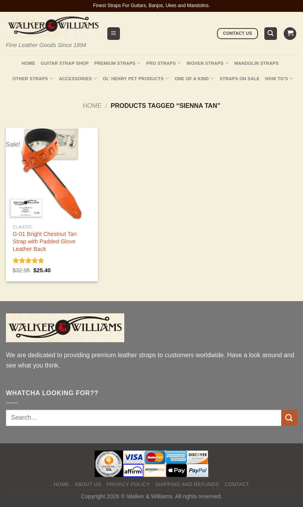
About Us (88, 484)
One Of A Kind (194, 78)
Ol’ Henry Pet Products (136, 78)
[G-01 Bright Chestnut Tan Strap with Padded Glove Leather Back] (52, 174)
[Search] (270, 33)
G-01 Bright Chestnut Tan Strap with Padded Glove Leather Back (45, 241)
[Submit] (289, 418)
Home (28, 63)
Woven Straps (208, 63)
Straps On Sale (240, 78)
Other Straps (32, 78)
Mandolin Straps (256, 63)
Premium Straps (117, 63)
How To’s (279, 78)
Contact (236, 484)
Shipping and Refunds (187, 484)
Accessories (78, 78)
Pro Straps (163, 63)
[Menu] (113, 33)
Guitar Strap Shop (65, 63)
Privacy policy (128, 484)
